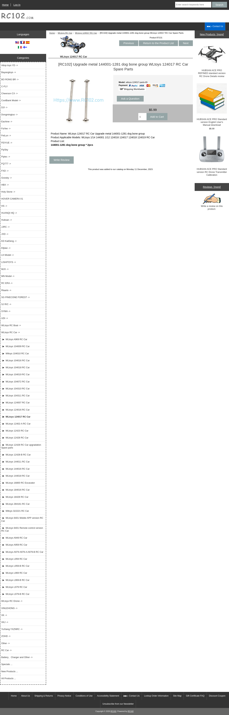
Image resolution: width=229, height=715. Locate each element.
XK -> (4, 615)
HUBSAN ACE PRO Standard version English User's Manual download (212, 104)
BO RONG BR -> (10, 79)
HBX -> (5, 184)
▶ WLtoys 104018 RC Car (15, 367)
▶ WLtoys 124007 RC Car (15, 402)
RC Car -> (6, 650)
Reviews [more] (212, 187)
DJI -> (4, 107)
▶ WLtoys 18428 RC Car (14, 497)
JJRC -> (5, 226)
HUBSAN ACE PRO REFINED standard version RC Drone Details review (212, 60)
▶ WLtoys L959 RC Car (14, 559)
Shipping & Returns (43, 696)
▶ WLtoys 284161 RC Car (15, 504)
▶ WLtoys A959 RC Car (14, 544)
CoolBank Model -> (11, 100)
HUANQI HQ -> (9, 213)
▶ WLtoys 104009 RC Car (15, 346)
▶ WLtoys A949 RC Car (14, 537)
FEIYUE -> (6, 142)
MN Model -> (7, 276)
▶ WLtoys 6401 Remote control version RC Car (22, 529)
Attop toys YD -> (9, 65)
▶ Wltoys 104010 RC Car (15, 353)
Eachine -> (6, 121)
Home (5, 4)
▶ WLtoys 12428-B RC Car (16, 454)
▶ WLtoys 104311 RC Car (15, 395)
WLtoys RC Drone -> (11, 601)
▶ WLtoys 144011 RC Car (15, 461)
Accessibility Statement (108, 696)
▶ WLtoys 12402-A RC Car (16, 423)
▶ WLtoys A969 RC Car (14, 339)
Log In (16, 4)
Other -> (5, 643)
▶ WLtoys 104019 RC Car (15, 374)
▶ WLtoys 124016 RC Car (15, 409)
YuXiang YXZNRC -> (11, 629)
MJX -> (5, 269)
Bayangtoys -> (8, 72)
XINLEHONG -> (9, 608)
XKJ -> (4, 622)
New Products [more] (212, 34)
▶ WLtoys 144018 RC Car (15, 475)
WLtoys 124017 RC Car (86, 33)
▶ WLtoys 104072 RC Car (15, 381)
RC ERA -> (7, 283)
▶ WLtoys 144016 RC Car (15, 468)
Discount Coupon (217, 696)
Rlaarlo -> (6, 290)
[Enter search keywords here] (193, 5)
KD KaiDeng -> (8, 241)
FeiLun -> (6, 135)
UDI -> (4, 318)
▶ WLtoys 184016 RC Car (15, 489)
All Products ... (8, 678)
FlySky (4, 149)
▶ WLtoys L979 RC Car (14, 587)
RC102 (113, 711)
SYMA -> (5, 311)
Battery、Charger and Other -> (17, 657)
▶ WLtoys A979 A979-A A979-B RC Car (22, 552)
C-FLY (4, 86)
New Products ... (9, 671)
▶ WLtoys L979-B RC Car (15, 594)
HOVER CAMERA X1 (12, 198)
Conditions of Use (84, 696)
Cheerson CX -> (9, 93)
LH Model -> (7, 255)
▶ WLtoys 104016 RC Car (15, 360)
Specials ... (6, 664)
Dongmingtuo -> (9, 114)
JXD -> (4, 234)
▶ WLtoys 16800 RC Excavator (18, 482)
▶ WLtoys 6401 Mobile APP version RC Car (22, 519)
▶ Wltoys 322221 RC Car (15, 511)
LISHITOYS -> (8, 262)
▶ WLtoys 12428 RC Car (14, 437)
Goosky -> (6, 177)
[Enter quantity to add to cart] (142, 116)
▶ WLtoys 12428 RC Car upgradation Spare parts (21, 446)
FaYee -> (6, 128)
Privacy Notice (64, 696)
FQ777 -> (6, 163)
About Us (25, 696)
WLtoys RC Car (65, 33)
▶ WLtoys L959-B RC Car (15, 566)
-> (10, 332)
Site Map (177, 696)
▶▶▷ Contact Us (215, 26)
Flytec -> (5, 156)
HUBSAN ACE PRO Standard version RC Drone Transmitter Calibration (212, 155)
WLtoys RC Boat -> (11, 325)
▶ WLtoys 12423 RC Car (14, 430)
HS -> (4, 206)
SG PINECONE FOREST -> (15, 297)
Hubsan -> (6, 220)
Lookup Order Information (156, 696)
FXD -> (5, 170)
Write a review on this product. (212, 202)
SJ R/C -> (6, 304)
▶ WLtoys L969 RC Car (14, 573)
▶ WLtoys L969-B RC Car (15, 580)
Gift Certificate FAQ (195, 696)
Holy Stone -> (8, 191)
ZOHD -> (5, 636)
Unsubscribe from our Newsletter (118, 704)
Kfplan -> (5, 248)
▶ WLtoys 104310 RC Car (15, 388)
